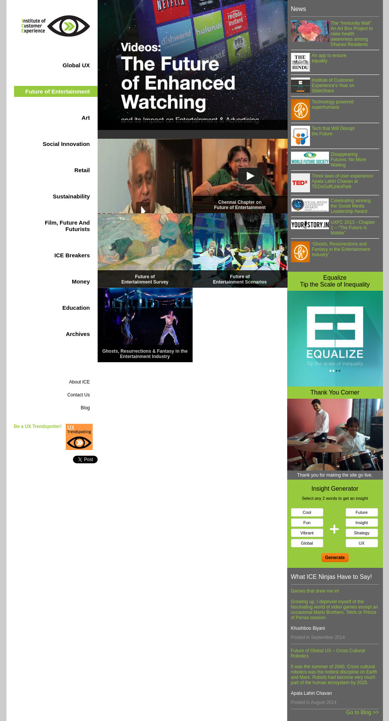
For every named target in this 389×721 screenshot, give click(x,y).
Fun (307, 522)
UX (361, 543)
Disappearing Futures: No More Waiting (348, 160)
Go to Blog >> (362, 712)
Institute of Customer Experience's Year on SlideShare (333, 85)
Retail (69, 170)
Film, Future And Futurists (54, 225)
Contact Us (78, 395)
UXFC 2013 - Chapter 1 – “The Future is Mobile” (353, 228)
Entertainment (57, 91)
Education (63, 307)
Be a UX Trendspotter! (38, 426)
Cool (307, 512)
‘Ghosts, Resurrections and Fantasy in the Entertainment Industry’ (341, 249)
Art (72, 117)
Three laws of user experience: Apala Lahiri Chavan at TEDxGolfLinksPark (343, 181)
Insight (362, 522)
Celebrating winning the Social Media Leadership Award (351, 206)
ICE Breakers (59, 255)
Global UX (63, 65)
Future (362, 512)
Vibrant (307, 533)
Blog (85, 407)
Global (307, 543)
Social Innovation (53, 144)
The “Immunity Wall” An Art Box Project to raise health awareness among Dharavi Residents (352, 34)
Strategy (362, 533)
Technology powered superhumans (333, 104)
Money (68, 281)
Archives (78, 334)
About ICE (79, 382)
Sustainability (58, 196)
